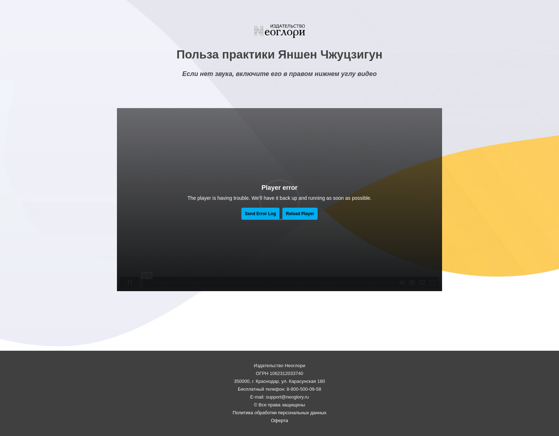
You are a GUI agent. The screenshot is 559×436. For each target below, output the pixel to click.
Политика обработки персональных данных (279, 412)
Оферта (279, 420)
